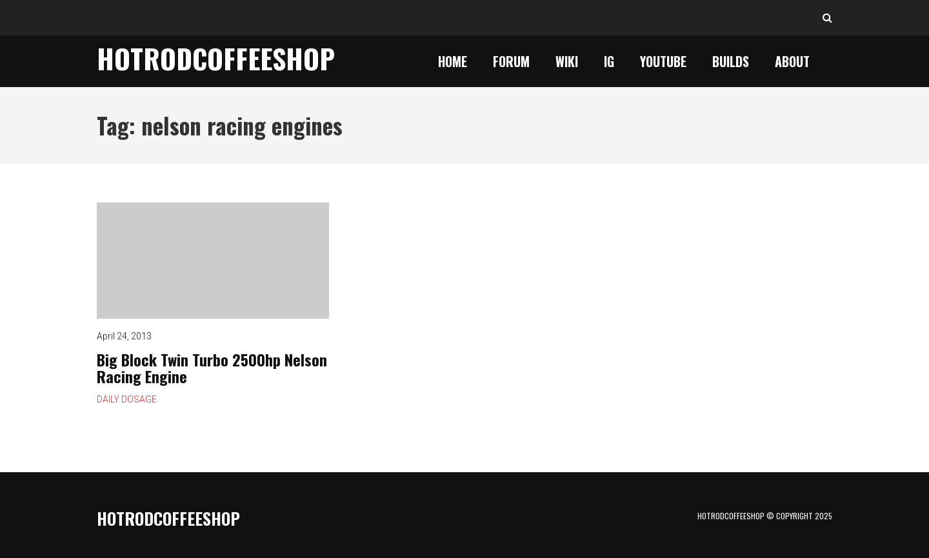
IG (609, 61)
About (792, 61)
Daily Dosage (127, 399)
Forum (511, 61)
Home (452, 61)
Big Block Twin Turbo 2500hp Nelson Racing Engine (213, 261)
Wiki (566, 61)
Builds (730, 61)
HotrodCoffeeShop (216, 58)
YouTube (663, 61)
